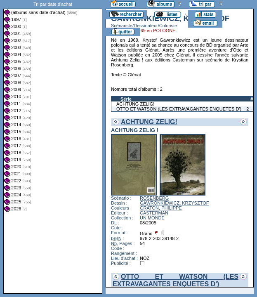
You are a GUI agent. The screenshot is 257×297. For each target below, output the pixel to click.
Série (126, 99)
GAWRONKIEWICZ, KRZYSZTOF (174, 202)
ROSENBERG (154, 198)
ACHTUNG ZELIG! (135, 103)
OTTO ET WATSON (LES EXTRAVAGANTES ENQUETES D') (178, 108)
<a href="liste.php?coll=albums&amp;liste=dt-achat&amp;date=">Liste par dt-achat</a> (52, 147)
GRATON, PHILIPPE (161, 207)
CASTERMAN (154, 212)
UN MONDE (152, 217)
